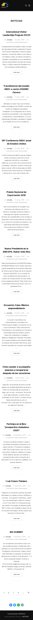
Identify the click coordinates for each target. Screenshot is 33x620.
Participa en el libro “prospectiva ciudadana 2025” (16, 427)
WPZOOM (25, 616)
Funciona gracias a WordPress (16, 614)
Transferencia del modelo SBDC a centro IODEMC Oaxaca (16, 89)
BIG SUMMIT (16, 532)
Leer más (17, 72)
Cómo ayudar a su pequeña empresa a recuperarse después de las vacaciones (16, 370)
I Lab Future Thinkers (16, 481)
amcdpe (9, 40)
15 (28, 593)
